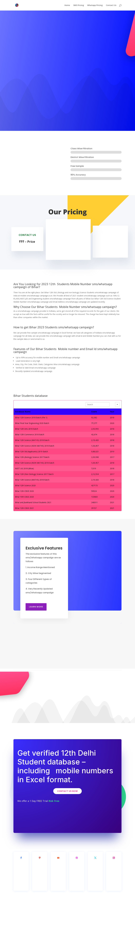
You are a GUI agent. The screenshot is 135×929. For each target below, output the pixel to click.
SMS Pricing (78, 5)
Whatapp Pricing (95, 5)
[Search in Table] (97, 404)
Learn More (36, 606)
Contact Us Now (67, 791)
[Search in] (117, 404)
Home (67, 5)
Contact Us (111, 5)
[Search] (112, 404)
